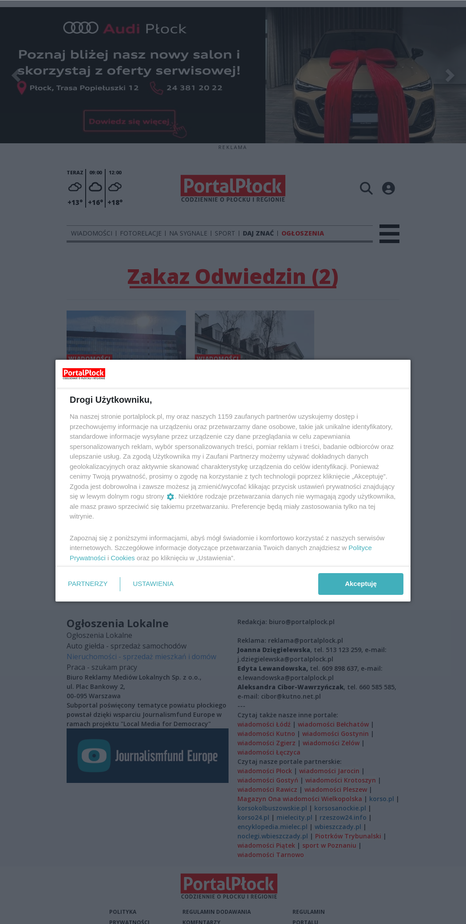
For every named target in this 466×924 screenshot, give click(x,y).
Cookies (123, 558)
